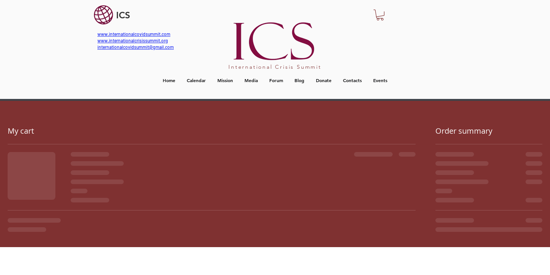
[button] (380, 15)
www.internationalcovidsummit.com (133, 34)
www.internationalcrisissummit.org (132, 40)
